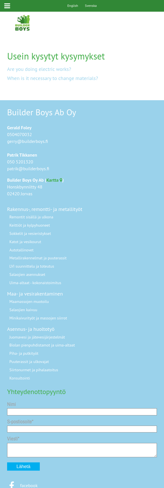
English (72, 5)
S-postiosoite (19, 421)
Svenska (91, 5)
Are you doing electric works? (39, 69)
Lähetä (23, 466)
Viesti (12, 438)
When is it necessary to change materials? (52, 78)
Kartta (54, 180)
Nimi (11, 404)
